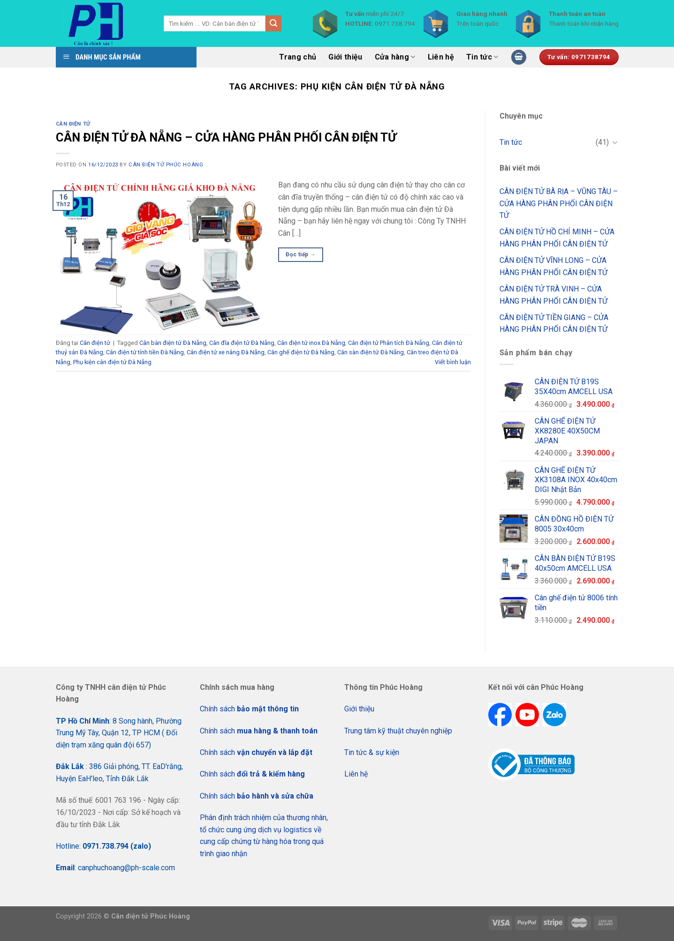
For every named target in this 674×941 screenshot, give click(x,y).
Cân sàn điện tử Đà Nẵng (370, 352)
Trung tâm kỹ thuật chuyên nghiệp (398, 730)
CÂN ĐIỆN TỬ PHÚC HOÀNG (166, 165)
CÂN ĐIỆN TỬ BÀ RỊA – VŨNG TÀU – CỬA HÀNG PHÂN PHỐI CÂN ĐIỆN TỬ (559, 203)
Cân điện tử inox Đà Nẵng (311, 342)
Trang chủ (297, 56)
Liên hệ (441, 56)
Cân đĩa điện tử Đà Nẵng (241, 342)
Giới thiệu (345, 56)
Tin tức (482, 57)
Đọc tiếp (301, 254)
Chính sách (249, 708)
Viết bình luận (453, 362)
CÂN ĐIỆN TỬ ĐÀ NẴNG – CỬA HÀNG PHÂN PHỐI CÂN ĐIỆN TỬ (226, 137)
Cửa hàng (395, 57)
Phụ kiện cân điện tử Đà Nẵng (112, 362)
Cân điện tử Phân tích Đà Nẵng (388, 342)
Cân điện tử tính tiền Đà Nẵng (145, 352)
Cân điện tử (73, 124)
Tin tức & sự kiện (371, 752)
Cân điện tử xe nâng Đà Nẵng (226, 352)
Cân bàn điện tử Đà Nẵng (172, 342)
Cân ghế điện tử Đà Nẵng (300, 352)
